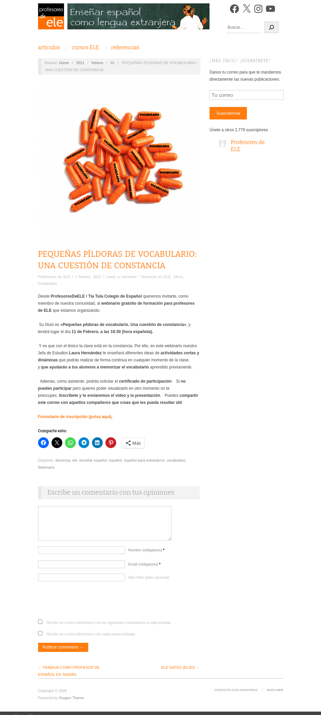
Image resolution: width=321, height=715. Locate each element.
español (115, 460)
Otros (178, 277)
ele (74, 460)
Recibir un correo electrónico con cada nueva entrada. (91, 637)
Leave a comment (121, 277)
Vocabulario (48, 283)
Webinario (46, 467)
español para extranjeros (144, 460)
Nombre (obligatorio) (146, 553)
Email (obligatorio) (144, 568)
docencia (62, 460)
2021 (80, 63)
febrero (97, 63)
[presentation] (89, 606)
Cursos (85, 47)
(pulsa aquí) (100, 416)
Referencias (125, 47)
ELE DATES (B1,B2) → (180, 671)
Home (64, 63)
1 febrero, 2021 (88, 277)
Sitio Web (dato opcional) (149, 581)
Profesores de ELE (54, 277)
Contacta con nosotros (236, 693)
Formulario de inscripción (63, 416)
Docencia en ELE (156, 277)
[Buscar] (271, 27)
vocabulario (176, 460)
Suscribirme (228, 113)
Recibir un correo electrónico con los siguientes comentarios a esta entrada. (109, 626)
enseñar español (92, 460)
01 (112, 63)
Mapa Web (275, 693)
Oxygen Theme (71, 701)
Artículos (49, 47)
